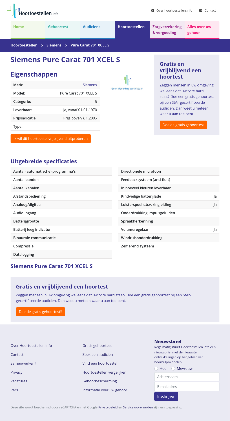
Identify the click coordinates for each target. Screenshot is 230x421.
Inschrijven (166, 396)
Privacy (16, 372)
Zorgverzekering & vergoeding (167, 29)
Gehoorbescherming (99, 381)
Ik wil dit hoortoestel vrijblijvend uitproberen (50, 138)
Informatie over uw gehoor (104, 390)
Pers (14, 390)
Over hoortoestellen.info (171, 10)
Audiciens (91, 26)
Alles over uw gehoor (199, 29)
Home (18, 26)
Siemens (54, 45)
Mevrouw (184, 368)
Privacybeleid (108, 407)
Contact (207, 10)
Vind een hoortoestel (99, 363)
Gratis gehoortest (97, 345)
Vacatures (19, 381)
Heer (164, 368)
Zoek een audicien (97, 354)
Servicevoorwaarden (138, 407)
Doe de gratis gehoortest (183, 124)
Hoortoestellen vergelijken (104, 372)
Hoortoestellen (131, 26)
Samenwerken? (23, 363)
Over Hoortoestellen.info (31, 345)
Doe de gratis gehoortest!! (40, 311)
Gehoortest (58, 26)
